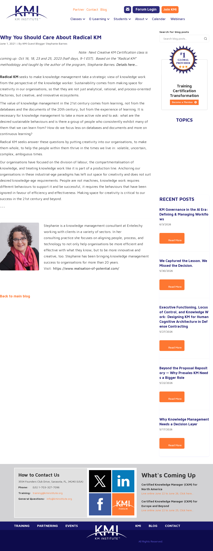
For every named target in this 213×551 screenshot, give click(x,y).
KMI (138, 526)
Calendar (159, 19)
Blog (103, 9)
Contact (92, 9)
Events (71, 526)
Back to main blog (15, 296)
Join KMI (170, 9)
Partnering (47, 526)
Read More (172, 240)
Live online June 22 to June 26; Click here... (167, 493)
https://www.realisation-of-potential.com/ (86, 268)
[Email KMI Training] (127, 9)
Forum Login (146, 9)
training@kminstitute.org (48, 493)
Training (21, 526)
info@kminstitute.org (59, 498)
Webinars (178, 19)
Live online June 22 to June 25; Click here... (167, 510)
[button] (76, 19)
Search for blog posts (174, 31)
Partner (78, 9)
